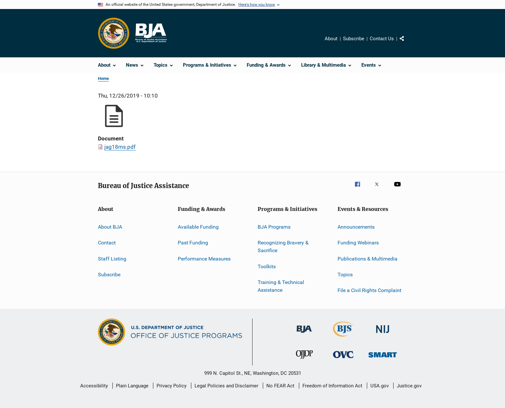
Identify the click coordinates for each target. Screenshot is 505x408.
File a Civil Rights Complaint (369, 290)
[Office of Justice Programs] (113, 33)
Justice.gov (409, 386)
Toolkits (267, 266)
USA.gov (379, 386)
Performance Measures (204, 259)
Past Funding (193, 243)
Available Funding (198, 227)
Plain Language (132, 386)
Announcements (356, 227)
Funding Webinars (358, 243)
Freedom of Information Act (332, 386)
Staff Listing (112, 259)
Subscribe (353, 39)
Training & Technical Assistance (281, 286)
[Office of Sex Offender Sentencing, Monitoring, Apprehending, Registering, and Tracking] (382, 359)
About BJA (110, 227)
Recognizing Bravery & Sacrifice (283, 246)
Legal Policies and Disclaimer (226, 386)
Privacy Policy (171, 386)
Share (407, 43)
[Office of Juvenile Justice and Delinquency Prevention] (304, 360)
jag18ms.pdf (120, 147)
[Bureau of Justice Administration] (304, 334)
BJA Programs (274, 227)
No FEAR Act (280, 386)
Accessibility (94, 386)
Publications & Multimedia (367, 259)
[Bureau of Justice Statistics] (343, 337)
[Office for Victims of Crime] (343, 359)
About (331, 39)
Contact (107, 243)
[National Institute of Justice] (382, 334)
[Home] (151, 33)
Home (103, 78)
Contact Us (382, 39)
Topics (345, 274)
